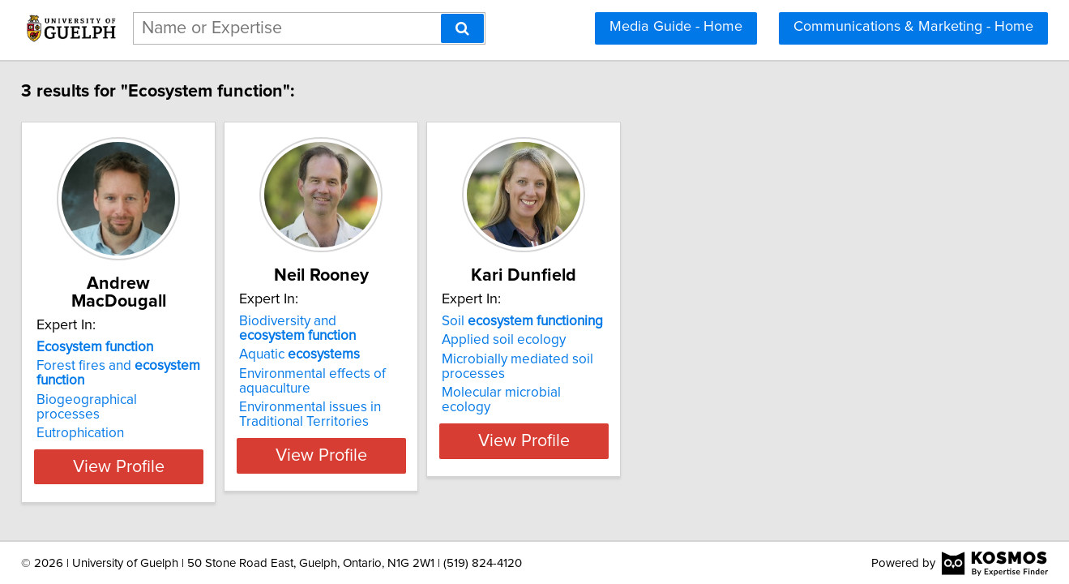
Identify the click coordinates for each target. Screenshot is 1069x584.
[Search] (462, 28)
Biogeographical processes (147, 382)
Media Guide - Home (675, 26)
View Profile (166, 463)
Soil (631, 321)
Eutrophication (108, 400)
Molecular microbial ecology (635, 392)
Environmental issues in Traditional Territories (378, 414)
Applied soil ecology (612, 340)
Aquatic (367, 354)
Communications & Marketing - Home (913, 26)
